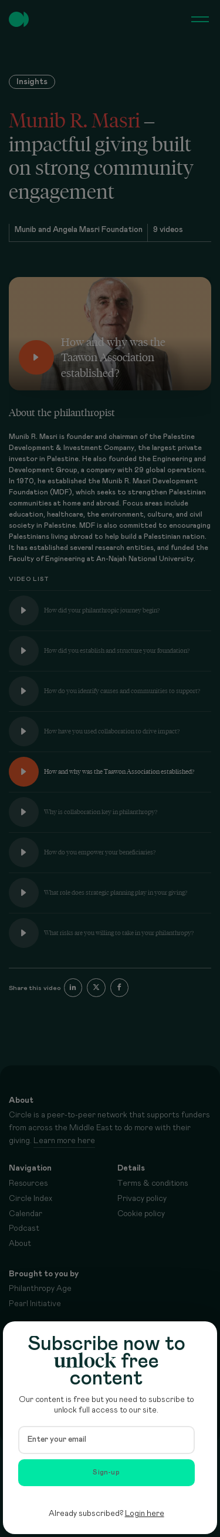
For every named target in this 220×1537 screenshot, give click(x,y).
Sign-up (106, 1472)
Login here (144, 1514)
